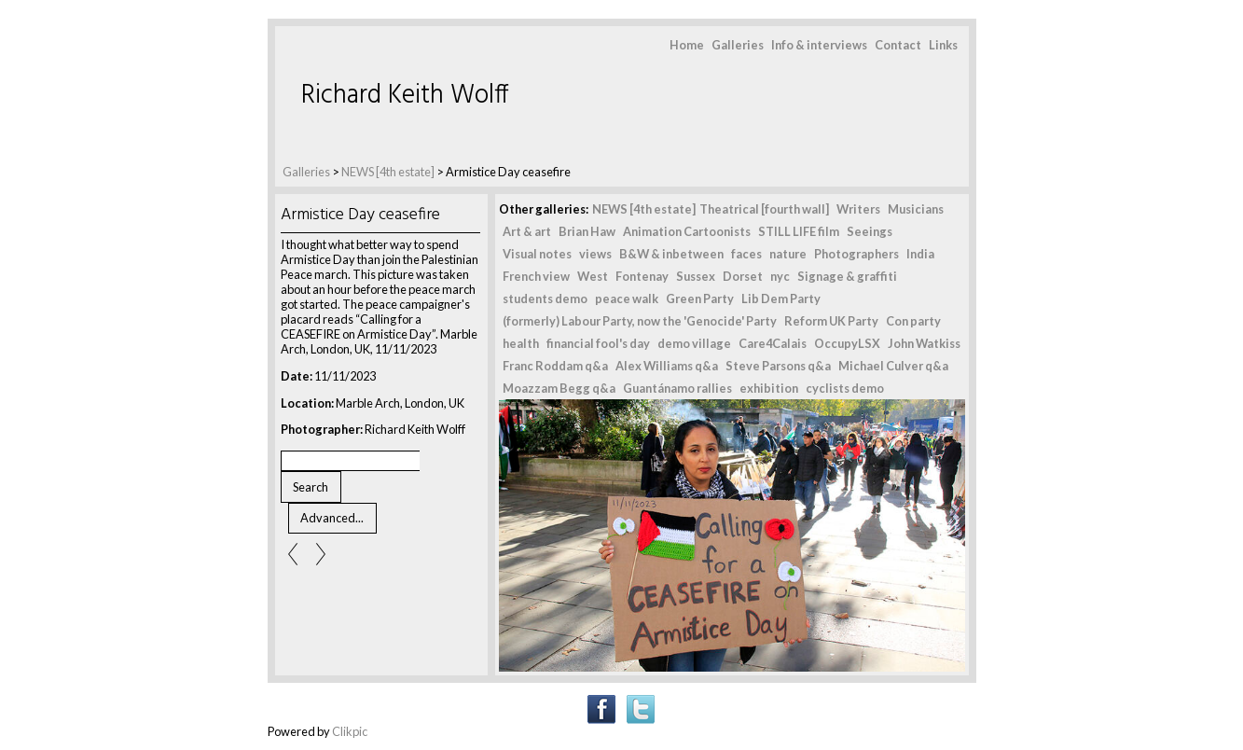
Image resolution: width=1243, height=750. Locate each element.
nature (788, 253)
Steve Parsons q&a (778, 365)
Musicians (916, 208)
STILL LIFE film (798, 231)
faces (746, 253)
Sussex (695, 276)
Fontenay (642, 276)
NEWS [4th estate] (388, 171)
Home (687, 44)
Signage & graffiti (847, 276)
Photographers (856, 253)
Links (943, 44)
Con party (913, 320)
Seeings (869, 231)
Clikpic (349, 731)
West (592, 276)
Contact (898, 44)
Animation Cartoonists (687, 231)
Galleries (737, 44)
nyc (780, 276)
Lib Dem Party (781, 298)
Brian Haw (587, 231)
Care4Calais (773, 343)
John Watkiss (924, 343)
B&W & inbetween (671, 253)
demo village (694, 343)
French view (536, 276)
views (595, 253)
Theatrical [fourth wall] (764, 208)
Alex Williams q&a (666, 365)
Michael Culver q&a (893, 365)
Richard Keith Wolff (405, 96)
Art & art (527, 231)
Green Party (700, 298)
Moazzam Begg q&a (559, 388)
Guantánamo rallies (677, 388)
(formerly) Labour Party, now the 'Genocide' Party (640, 320)
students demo (545, 298)
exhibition (768, 388)
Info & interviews (819, 44)
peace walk (626, 298)
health (521, 343)
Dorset (743, 276)
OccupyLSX (847, 343)
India (920, 253)
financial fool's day (598, 343)
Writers (858, 208)
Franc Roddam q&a (555, 365)
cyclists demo (845, 388)
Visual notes (537, 253)
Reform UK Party (831, 320)
